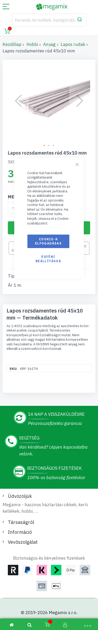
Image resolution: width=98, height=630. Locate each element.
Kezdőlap (12, 44)
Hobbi (32, 44)
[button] (18, 101)
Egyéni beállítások (48, 259)
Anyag (49, 44)
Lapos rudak (73, 44)
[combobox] (49, 20)
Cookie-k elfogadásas (48, 241)
